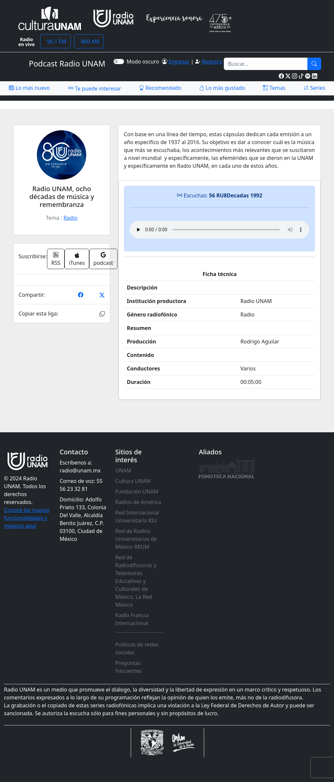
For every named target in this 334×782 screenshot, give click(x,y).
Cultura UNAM (133, 481)
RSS (56, 258)
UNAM (123, 470)
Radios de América (138, 502)
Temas (274, 87)
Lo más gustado (222, 87)
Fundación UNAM (136, 491)
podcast (103, 258)
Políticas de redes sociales (136, 648)
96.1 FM (55, 41)
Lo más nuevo (29, 87)
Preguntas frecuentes (128, 666)
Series (314, 87)
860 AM (89, 41)
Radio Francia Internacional (131, 619)
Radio (71, 217)
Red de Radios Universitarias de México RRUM (136, 538)
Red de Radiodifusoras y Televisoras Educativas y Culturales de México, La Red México (135, 581)
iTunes (77, 259)
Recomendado (160, 87)
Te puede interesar (94, 88)
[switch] (119, 61)
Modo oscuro (144, 61)
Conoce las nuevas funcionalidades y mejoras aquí (26, 517)
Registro (212, 61)
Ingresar (179, 61)
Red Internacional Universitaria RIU (137, 516)
